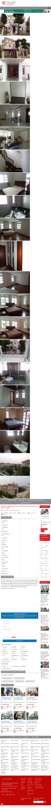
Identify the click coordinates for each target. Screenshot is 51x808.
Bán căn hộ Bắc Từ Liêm (25, 750)
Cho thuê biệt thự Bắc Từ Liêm (5, 766)
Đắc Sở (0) (42, 554)
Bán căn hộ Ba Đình (35, 743)
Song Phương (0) (42, 570)
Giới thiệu (22, 500)
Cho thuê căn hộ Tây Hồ (44, 757)
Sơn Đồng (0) (46, 569)
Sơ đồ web (23, 781)
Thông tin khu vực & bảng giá (35, 500)
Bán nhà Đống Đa (45, 743)
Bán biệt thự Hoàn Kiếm (35, 747)
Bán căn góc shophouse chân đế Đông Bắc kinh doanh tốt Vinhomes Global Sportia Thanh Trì (45, 637)
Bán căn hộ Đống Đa (15, 747)
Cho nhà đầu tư (35, 737)
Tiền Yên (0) (42, 574)
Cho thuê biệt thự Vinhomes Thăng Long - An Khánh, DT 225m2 (32, 698)
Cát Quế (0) (46, 546)
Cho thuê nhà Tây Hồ (35, 757)
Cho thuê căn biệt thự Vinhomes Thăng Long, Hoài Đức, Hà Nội (32, 722)
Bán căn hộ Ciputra (25, 740)
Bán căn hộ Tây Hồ (5, 743)
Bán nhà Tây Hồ (44, 740)
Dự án (19, 737)
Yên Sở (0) (46, 577)
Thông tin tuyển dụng (39, 787)
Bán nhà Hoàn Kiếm (24, 747)
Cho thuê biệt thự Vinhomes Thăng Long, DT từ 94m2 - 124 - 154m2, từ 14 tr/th (19, 722)
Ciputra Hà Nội (38, 781)
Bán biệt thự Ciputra (19, 681)
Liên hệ (22, 789)
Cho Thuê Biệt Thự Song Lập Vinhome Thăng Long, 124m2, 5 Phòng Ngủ (19, 698)
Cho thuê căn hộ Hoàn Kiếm (34, 763)
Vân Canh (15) (47, 574)
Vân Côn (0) (42, 577)
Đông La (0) (46, 554)
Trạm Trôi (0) (43, 543)
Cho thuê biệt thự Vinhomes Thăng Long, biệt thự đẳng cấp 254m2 (6, 722)
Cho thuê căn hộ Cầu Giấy (24, 769)
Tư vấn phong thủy (39, 786)
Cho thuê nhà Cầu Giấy (15, 769)
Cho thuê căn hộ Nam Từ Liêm (44, 766)
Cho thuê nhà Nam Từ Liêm (25, 766)
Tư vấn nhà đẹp (38, 784)
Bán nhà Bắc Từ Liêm (4, 750)
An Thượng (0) (42, 547)
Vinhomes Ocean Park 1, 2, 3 (45, 769)
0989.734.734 (45, 518)
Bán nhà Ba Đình (14, 743)
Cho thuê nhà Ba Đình (5, 760)
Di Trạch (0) (42, 551)
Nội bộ (13, 737)
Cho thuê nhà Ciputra (4, 757)
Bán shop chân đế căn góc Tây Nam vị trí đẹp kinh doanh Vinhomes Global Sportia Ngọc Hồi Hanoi (45, 619)
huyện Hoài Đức (4, 702)
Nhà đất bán (26, 737)
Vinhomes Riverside (3, 773)
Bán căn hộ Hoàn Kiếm (45, 747)
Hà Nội (10, 702)
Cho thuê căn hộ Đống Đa (4, 763)
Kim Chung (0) (43, 562)
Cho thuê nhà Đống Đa (35, 760)
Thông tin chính (12, 500)
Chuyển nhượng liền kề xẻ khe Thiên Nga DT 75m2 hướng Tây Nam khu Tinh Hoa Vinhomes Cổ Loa (45, 599)
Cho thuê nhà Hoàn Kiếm (14, 763)
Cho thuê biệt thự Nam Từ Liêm (35, 766)
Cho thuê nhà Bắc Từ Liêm (45, 763)
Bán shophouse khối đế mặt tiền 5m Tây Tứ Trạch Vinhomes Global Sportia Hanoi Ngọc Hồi (45, 655)
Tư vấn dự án (38, 806)
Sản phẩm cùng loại (25, 503)
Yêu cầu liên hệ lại (44, 530)
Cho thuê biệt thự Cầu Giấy (5, 769)
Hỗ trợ (22, 784)
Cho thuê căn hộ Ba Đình (24, 760)
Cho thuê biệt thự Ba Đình (15, 760)
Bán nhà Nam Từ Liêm (35, 750)
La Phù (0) (46, 562)
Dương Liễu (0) (46, 551)
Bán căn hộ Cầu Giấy (34, 753)
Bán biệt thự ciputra (4, 741)
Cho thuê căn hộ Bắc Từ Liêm (14, 766)
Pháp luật (37, 782)
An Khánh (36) (47, 543)
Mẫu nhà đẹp (32, 806)
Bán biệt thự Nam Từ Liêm (45, 750)
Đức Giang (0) (43, 558)
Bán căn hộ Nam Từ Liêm (4, 753)
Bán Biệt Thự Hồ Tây (30, 681)
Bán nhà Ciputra (14, 740)
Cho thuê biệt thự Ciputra (7, 678)
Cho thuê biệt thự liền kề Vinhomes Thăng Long (6, 698)
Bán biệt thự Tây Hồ (35, 741)
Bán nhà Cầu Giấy (25, 753)
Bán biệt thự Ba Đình (24, 744)
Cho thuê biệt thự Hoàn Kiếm (7, 681)
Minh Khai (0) (47, 566)
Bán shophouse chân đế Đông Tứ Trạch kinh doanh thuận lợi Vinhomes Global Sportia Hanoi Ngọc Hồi (45, 672)
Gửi (45, 802)
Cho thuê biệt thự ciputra (45, 753)
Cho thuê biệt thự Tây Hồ (19, 678)
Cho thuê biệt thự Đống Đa (45, 760)
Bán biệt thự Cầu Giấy (15, 753)
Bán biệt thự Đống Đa (5, 747)
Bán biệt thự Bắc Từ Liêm (15, 750)
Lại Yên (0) (42, 566)
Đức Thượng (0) (46, 559)
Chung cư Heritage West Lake (35, 769)
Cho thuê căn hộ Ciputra (14, 757)
